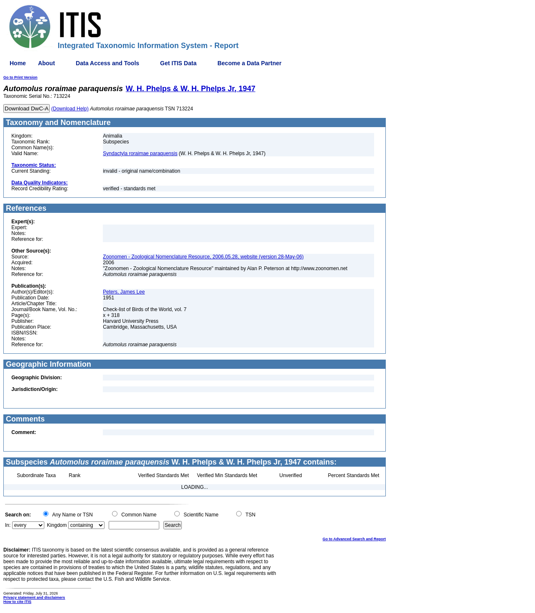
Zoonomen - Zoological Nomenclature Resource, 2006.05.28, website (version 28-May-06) (203, 257)
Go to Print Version (20, 77)
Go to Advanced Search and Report (354, 539)
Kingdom (56, 525)
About (46, 63)
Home (18, 63)
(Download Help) (70, 109)
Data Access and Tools (107, 63)
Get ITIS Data (178, 63)
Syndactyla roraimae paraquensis (140, 153)
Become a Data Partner (249, 63)
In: (7, 525)
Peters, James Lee (124, 292)
